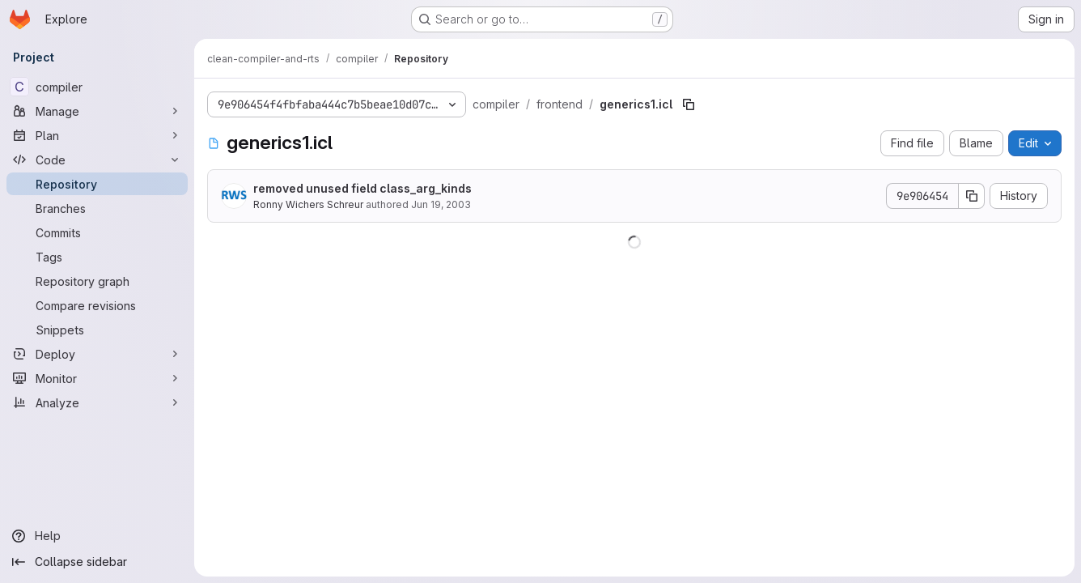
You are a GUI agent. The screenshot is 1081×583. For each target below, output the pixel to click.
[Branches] (97, 208)
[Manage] (97, 111)
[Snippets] (97, 329)
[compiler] (97, 86)
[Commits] (97, 232)
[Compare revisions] (97, 305)
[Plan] (97, 135)
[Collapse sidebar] (97, 562)
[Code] (97, 159)
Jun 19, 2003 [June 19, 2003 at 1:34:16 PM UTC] (441, 204)
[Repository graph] (97, 281)
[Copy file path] (689, 104)
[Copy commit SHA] (972, 196)
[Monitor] (97, 378)
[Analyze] (97, 402)
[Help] (97, 536)
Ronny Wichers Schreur (308, 204)
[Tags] (97, 256)
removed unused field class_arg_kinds (362, 188)
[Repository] (97, 183)
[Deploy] (97, 354)
